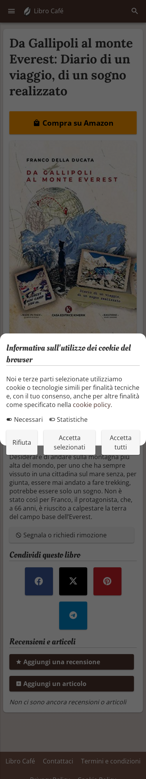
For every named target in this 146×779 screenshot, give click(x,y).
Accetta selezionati (69, 442)
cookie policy (92, 404)
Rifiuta (21, 442)
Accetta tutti (121, 442)
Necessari (24, 419)
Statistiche (68, 419)
